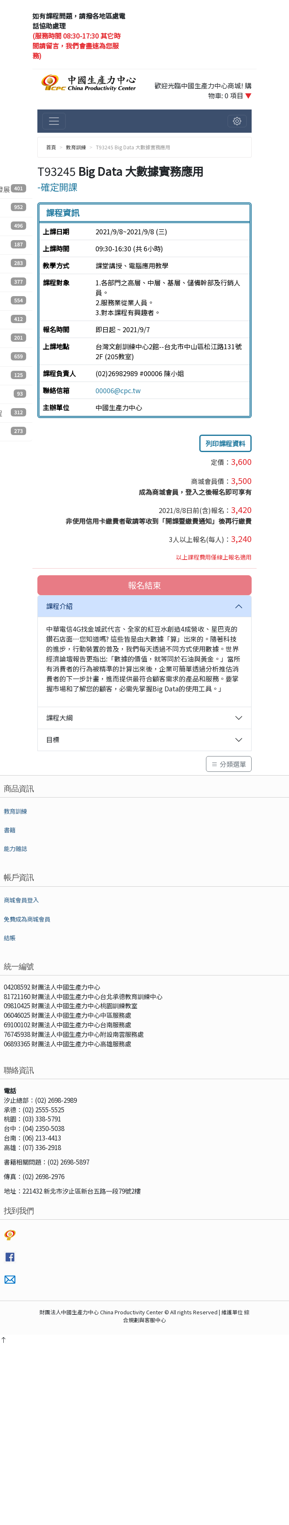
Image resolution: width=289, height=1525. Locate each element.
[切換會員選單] (237, 121)
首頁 (51, 147)
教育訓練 (76, 147)
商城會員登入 (21, 899)
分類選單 (228, 764)
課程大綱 (59, 717)
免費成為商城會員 (27, 919)
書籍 (9, 829)
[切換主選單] (54, 121)
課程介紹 (59, 606)
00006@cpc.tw (118, 390)
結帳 (9, 937)
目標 (52, 739)
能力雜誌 (15, 848)
